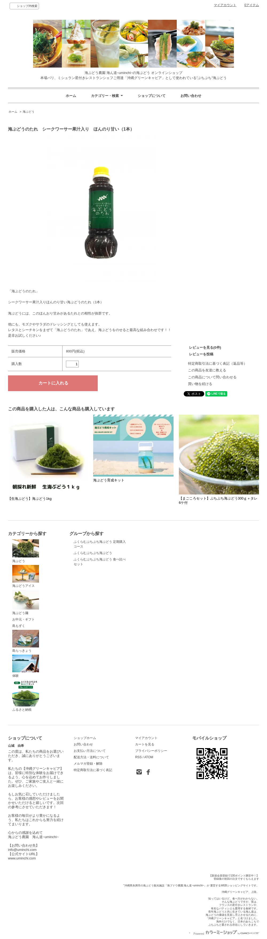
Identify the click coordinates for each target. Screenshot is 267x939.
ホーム (71, 96)
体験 (25, 666)
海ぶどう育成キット (108, 480)
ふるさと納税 (25, 696)
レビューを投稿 (201, 354)
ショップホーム (85, 738)
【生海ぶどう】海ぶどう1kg (30, 499)
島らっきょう (25, 641)
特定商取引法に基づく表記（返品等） (217, 364)
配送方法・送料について (91, 757)
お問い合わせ (190, 96)
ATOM (148, 757)
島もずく (18, 626)
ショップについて (152, 96)
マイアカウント (225, 5)
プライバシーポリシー (151, 751)
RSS (138, 757)
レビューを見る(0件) (205, 347)
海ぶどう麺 (25, 602)
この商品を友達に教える (207, 370)
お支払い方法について (90, 751)
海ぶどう (28, 111)
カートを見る (144, 744)
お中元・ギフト (23, 619)
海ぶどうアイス (25, 576)
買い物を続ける (200, 384)
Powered (226, 933)
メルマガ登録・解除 (88, 763)
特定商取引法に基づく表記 (93, 770)
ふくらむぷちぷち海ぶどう (93, 553)
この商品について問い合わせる (212, 377)
